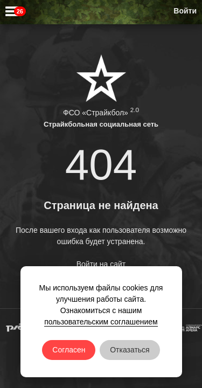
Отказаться (130, 349)
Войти (185, 10)
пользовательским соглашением (101, 321)
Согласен (68, 349)
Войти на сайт (101, 264)
